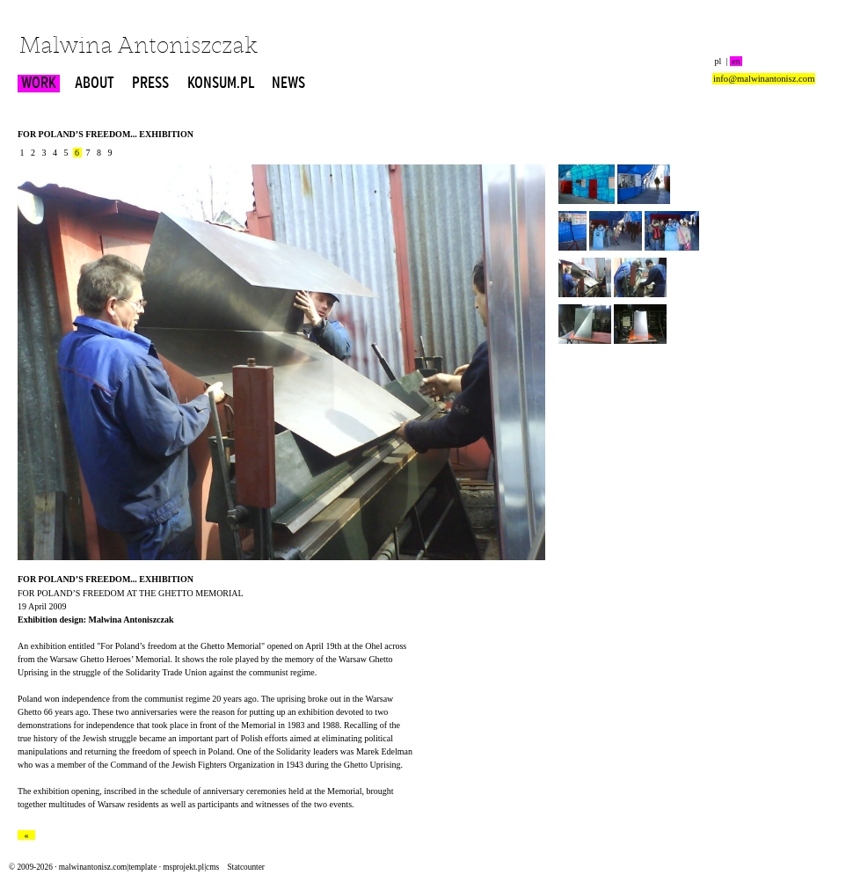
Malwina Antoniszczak (138, 47)
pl (718, 61)
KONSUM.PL (220, 83)
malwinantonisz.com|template (108, 867)
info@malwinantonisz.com (763, 79)
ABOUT (94, 83)
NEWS (288, 83)
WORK (38, 83)
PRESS (150, 83)
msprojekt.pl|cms (191, 867)
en (736, 61)
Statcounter (245, 867)
